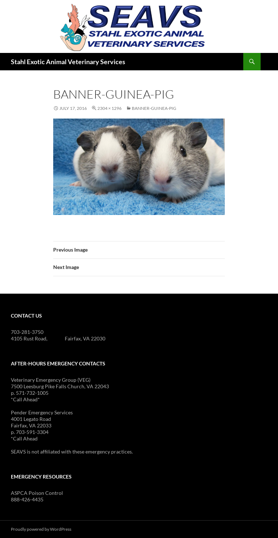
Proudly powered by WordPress (41, 529)
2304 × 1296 (109, 108)
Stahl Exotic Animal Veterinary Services (68, 62)
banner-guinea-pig (154, 108)
